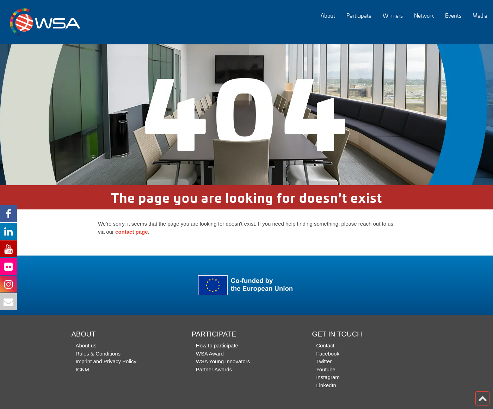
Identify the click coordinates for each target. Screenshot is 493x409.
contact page (131, 232)
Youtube (325, 369)
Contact (325, 345)
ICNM (82, 369)
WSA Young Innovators (223, 361)
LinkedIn (326, 385)
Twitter (324, 361)
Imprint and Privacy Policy (106, 361)
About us (86, 345)
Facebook (327, 354)
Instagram (328, 377)
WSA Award (210, 354)
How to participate (217, 345)
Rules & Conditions (98, 354)
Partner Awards (214, 369)
